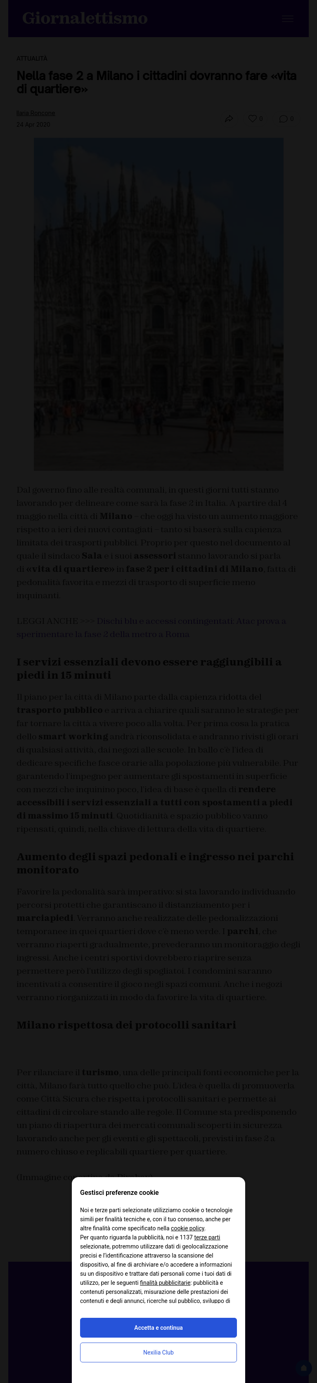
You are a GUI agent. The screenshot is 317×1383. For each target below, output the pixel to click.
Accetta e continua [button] (158, 1327)
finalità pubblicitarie (165, 1282)
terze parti (207, 1237)
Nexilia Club (158, 1352)
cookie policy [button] (187, 1228)
